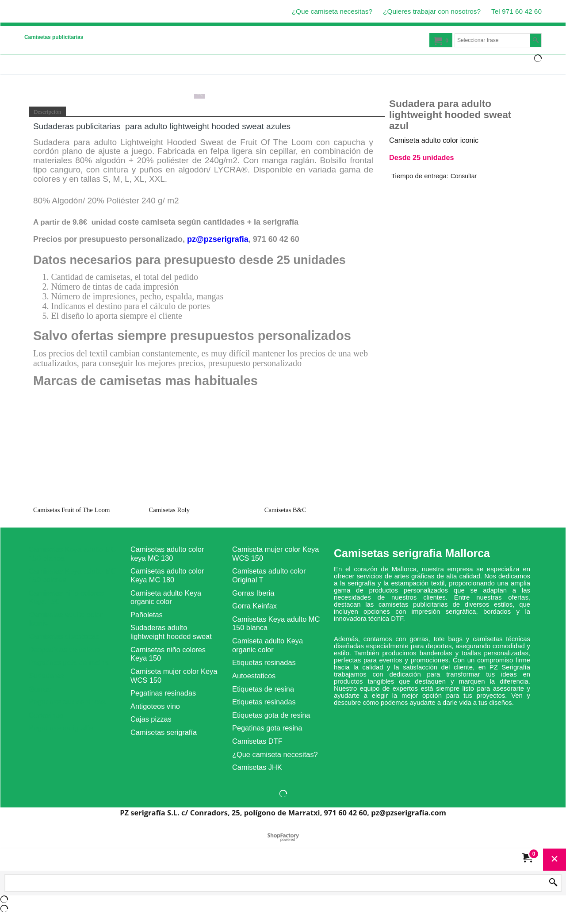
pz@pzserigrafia (218, 239)
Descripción (47, 112)
